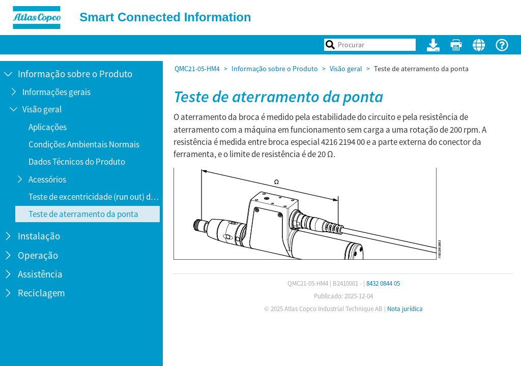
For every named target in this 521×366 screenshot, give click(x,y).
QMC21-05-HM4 (197, 68)
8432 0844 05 (383, 283)
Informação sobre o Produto (274, 68)
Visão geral (346, 68)
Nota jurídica (405, 308)
